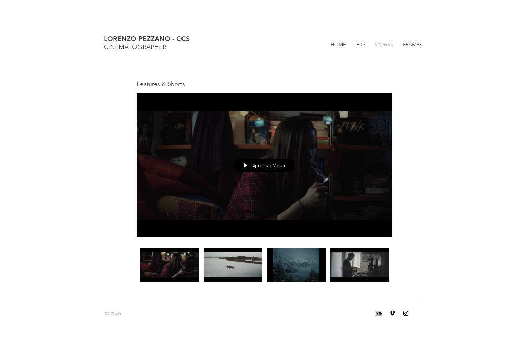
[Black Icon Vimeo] (392, 313)
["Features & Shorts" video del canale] (264, 268)
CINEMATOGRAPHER (135, 47)
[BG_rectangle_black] (378, 313)
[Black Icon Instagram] (405, 313)
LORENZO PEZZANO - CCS (147, 39)
